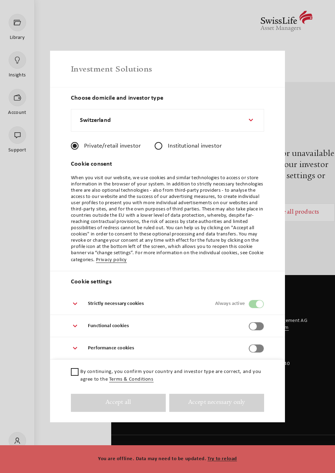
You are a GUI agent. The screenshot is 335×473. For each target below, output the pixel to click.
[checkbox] (75, 372)
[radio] (75, 146)
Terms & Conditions (131, 379)
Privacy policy (111, 260)
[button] (167, 304)
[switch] (256, 304)
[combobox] (167, 120)
